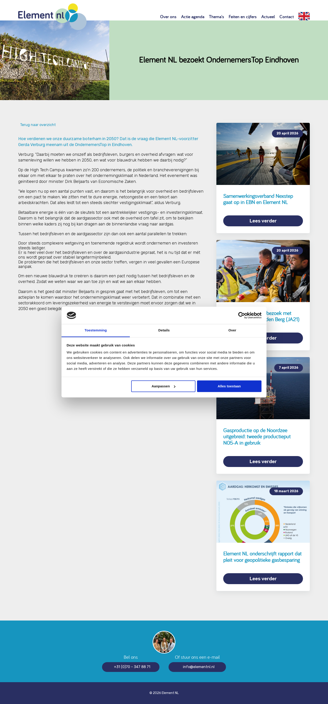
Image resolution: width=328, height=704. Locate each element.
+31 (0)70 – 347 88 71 (132, 667)
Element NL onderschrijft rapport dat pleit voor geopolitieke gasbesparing (262, 556)
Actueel (268, 16)
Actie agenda (192, 16)
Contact (286, 16)
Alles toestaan (229, 386)
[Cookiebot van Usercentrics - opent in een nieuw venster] (241, 315)
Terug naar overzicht (37, 125)
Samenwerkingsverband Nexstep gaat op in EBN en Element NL (258, 199)
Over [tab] (232, 330)
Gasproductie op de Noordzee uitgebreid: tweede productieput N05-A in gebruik (257, 436)
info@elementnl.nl (199, 667)
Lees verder (263, 221)
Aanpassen (163, 386)
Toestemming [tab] (96, 330)
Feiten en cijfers (243, 16)
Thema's (216, 16)
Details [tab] (164, 330)
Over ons (168, 16)
